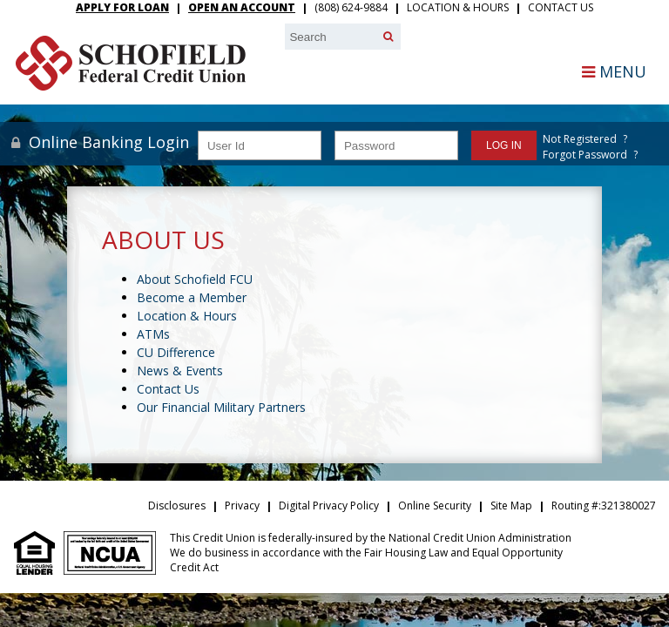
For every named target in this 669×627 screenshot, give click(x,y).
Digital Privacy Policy (329, 505)
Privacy (242, 505)
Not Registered (580, 138)
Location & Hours (458, 7)
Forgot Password (585, 154)
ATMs (153, 334)
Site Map (511, 505)
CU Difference (176, 352)
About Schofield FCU (195, 279)
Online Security (434, 505)
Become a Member (192, 297)
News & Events (180, 370)
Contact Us (560, 7)
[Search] (388, 36)
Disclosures (177, 505)
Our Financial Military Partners (221, 407)
